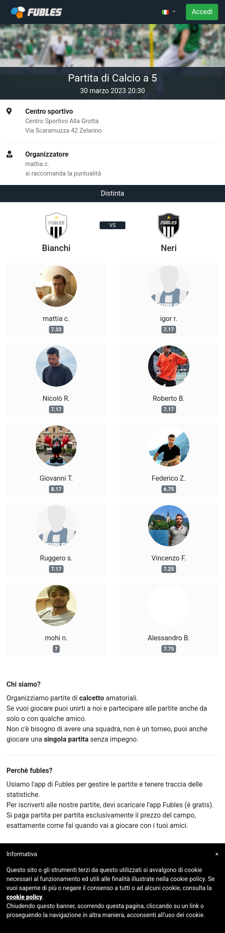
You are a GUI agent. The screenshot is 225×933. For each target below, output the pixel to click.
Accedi (202, 12)
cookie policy (24, 897)
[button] (168, 12)
